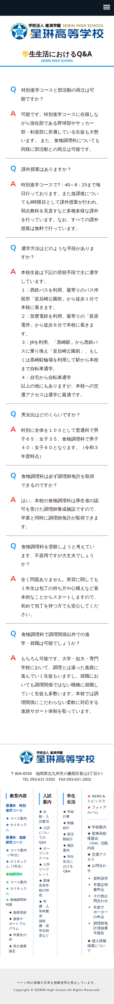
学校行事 (68, 814)
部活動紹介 (68, 836)
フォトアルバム (96, 809)
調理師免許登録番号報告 (100, 928)
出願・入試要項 (44, 816)
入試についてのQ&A (44, 834)
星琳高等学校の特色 (44, 887)
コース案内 (18, 818)
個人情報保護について (96, 945)
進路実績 (19, 912)
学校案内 (99, 827)
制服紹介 (68, 825)
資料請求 (100, 878)
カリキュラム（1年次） (16, 863)
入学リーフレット (44, 869)
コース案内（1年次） (16, 852)
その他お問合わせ (100, 898)
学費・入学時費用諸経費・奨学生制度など (44, 918)
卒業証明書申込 (100, 887)
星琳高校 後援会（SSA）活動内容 (97, 840)
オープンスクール (44, 853)
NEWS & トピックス (96, 798)
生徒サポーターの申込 (100, 912)
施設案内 (68, 847)
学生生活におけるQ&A (68, 863)
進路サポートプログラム (17, 923)
